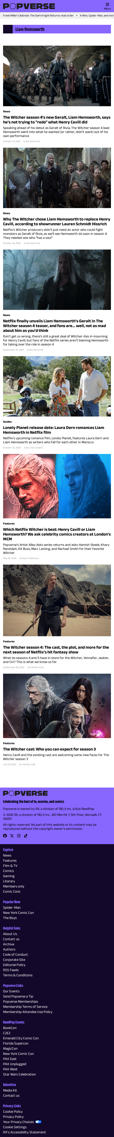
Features (10, 860)
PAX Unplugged (14, 1064)
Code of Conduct (15, 954)
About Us (10, 934)
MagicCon (10, 1048)
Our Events (11, 991)
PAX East (10, 1059)
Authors (9, 949)
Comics (8, 871)
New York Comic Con (18, 912)
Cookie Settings (14, 1127)
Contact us (11, 939)
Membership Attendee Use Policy (27, 1012)
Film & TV (10, 865)
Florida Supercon (15, 1043)
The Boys (10, 918)
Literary (9, 881)
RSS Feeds (11, 970)
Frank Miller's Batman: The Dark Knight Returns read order (38, 15)
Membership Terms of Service (25, 1006)
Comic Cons (11, 891)
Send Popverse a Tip (18, 996)
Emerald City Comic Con (21, 1038)
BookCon (10, 1028)
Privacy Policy (13, 1116)
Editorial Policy (14, 965)
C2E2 (6, 1033)
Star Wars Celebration (19, 1074)
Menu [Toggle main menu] (107, 6)
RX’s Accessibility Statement (24, 1132)
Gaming (9, 876)
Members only (13, 886)
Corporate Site (14, 959)
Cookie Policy (13, 1111)
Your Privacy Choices (18, 1122)
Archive (8, 944)
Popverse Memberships (20, 1001)
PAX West (10, 1069)
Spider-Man (12, 907)
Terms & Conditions (17, 975)
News (7, 855)
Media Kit (10, 1090)
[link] (5, 837)
